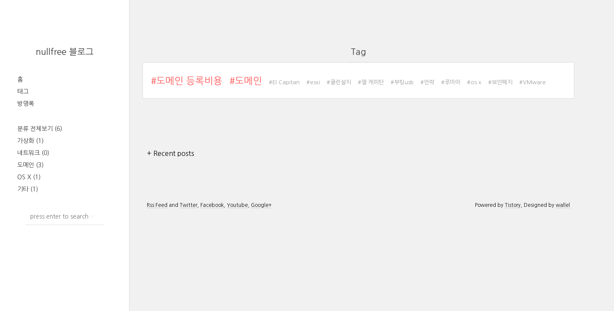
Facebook (212, 205)
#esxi (313, 82)
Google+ (261, 205)
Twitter (188, 205)
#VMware (532, 82)
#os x (474, 82)
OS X (29, 177)
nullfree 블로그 (65, 52)
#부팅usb (402, 82)
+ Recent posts (170, 153)
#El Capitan (284, 82)
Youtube (237, 205)
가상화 (30, 141)
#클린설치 (339, 82)
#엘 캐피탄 (371, 82)
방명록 (25, 104)
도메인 (30, 165)
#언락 (427, 82)
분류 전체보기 (39, 129)
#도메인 (245, 81)
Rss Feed (157, 205)
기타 (27, 189)
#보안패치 (500, 82)
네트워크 (33, 153)
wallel (563, 205)
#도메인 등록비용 (186, 81)
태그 (22, 92)
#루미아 (450, 82)
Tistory (513, 205)
